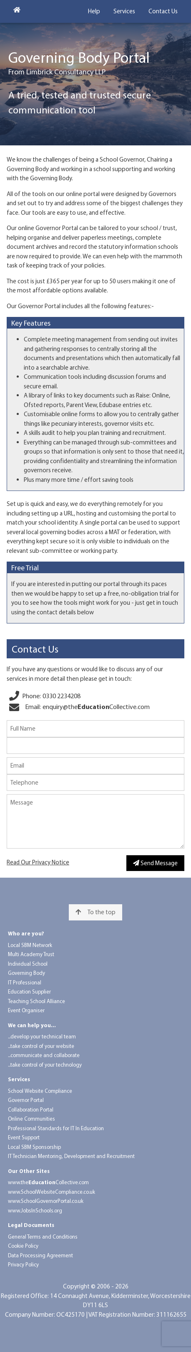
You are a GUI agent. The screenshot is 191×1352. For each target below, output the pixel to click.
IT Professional (24, 982)
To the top (95, 912)
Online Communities (31, 1118)
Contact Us (163, 11)
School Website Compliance (40, 1090)
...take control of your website (41, 1046)
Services (124, 11)
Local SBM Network (30, 945)
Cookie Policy (23, 1245)
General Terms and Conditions (43, 1236)
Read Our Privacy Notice (38, 862)
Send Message (155, 863)
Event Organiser (26, 1010)
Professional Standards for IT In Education (56, 1128)
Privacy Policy (23, 1264)
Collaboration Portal (30, 1109)
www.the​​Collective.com (48, 1182)
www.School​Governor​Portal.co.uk (45, 1200)
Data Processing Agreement (40, 1255)
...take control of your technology (45, 1064)
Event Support (24, 1137)
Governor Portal (26, 1100)
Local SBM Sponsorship (34, 1146)
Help (94, 11)
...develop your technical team (42, 1036)
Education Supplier (29, 991)
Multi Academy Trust (31, 954)
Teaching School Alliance (36, 1001)
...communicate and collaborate (44, 1055)
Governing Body (26, 972)
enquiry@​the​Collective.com (96, 706)
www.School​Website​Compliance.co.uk (51, 1191)
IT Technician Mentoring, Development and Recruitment (71, 1156)
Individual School (28, 963)
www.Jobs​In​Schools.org (35, 1210)
